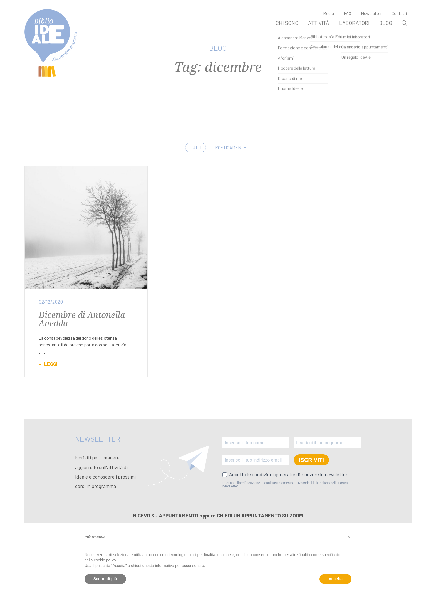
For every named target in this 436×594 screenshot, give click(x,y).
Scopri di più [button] (105, 578)
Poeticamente (230, 147)
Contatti (399, 13)
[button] (348, 536)
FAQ (347, 13)
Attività (318, 23)
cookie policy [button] (105, 560)
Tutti (195, 147)
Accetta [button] (335, 578)
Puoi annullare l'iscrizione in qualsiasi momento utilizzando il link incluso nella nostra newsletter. (285, 484)
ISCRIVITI (311, 460)
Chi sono (287, 23)
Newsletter (371, 13)
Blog (385, 23)
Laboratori (354, 23)
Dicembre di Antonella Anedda (82, 319)
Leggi (51, 364)
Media (328, 13)
